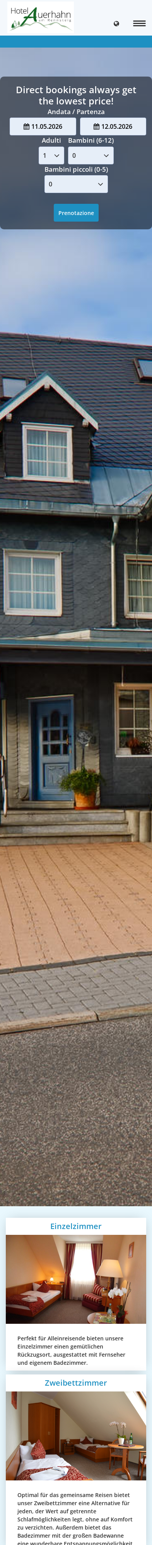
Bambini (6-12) (91, 140)
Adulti (51, 140)
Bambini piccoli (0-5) (76, 169)
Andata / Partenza (76, 111)
